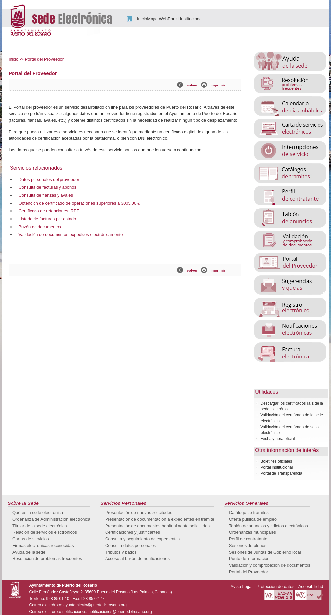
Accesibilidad (310, 586)
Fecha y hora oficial (277, 438)
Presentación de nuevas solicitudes (138, 512)
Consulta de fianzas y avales (45, 195)
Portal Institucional (185, 18)
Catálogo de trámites (249, 512)
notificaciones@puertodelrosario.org (120, 611)
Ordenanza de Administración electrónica (51, 519)
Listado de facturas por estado (47, 218)
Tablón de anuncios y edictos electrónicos (268, 525)
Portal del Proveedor (248, 571)
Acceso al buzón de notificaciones (137, 558)
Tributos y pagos (121, 552)
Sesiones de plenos (247, 545)
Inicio (142, 18)
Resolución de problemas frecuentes (47, 558)
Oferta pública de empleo (253, 519)
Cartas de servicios (30, 538)
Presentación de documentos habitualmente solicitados (157, 525)
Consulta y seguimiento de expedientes (142, 538)
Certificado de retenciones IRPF (48, 211)
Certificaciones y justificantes (132, 532)
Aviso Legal (241, 586)
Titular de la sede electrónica (39, 525)
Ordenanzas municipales (252, 532)
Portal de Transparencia (281, 473)
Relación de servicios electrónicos (44, 532)
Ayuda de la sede (28, 552)
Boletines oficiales (276, 461)
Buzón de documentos (39, 226)
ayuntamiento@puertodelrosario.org (95, 605)
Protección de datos (276, 586)
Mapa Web (157, 18)
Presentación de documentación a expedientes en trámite (159, 519)
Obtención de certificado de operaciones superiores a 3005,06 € (79, 203)
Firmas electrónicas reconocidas (43, 545)
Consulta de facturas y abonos (47, 187)
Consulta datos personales (130, 545)
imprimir (218, 85)
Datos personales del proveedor (48, 179)
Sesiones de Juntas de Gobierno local (265, 552)
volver (192, 85)
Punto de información (249, 558)
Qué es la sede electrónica (37, 512)
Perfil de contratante (248, 538)
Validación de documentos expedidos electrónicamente (70, 234)
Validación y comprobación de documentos (269, 565)
